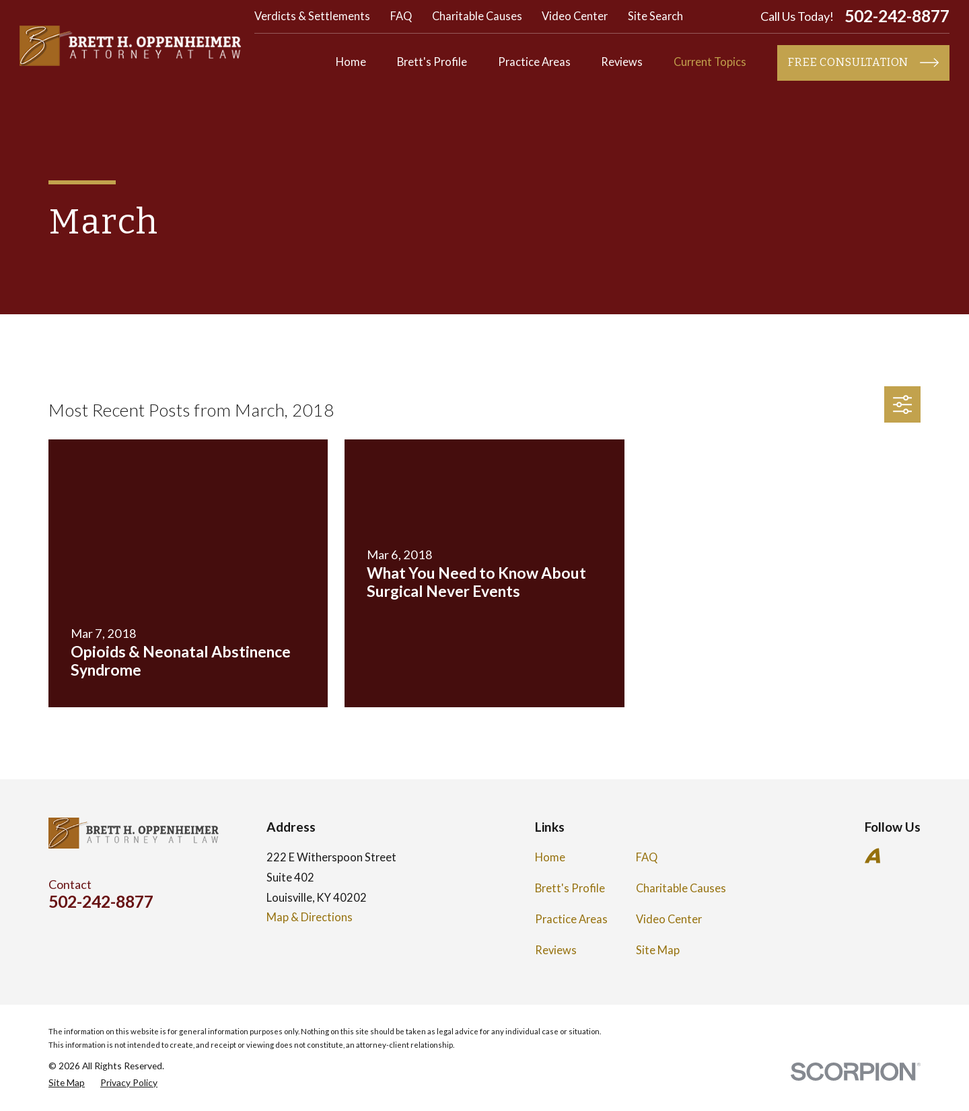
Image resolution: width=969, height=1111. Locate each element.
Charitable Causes (477, 16)
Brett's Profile (570, 888)
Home (550, 857)
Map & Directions (309, 917)
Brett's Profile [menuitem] (432, 62)
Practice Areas (571, 919)
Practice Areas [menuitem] (534, 62)
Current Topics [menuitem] (710, 62)
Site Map (658, 950)
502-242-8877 (897, 16)
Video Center (575, 16)
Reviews (556, 950)
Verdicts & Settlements (312, 16)
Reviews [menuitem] (622, 62)
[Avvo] (872, 855)
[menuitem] (66, 1083)
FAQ (401, 16)
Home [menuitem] (351, 62)
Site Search (655, 16)
